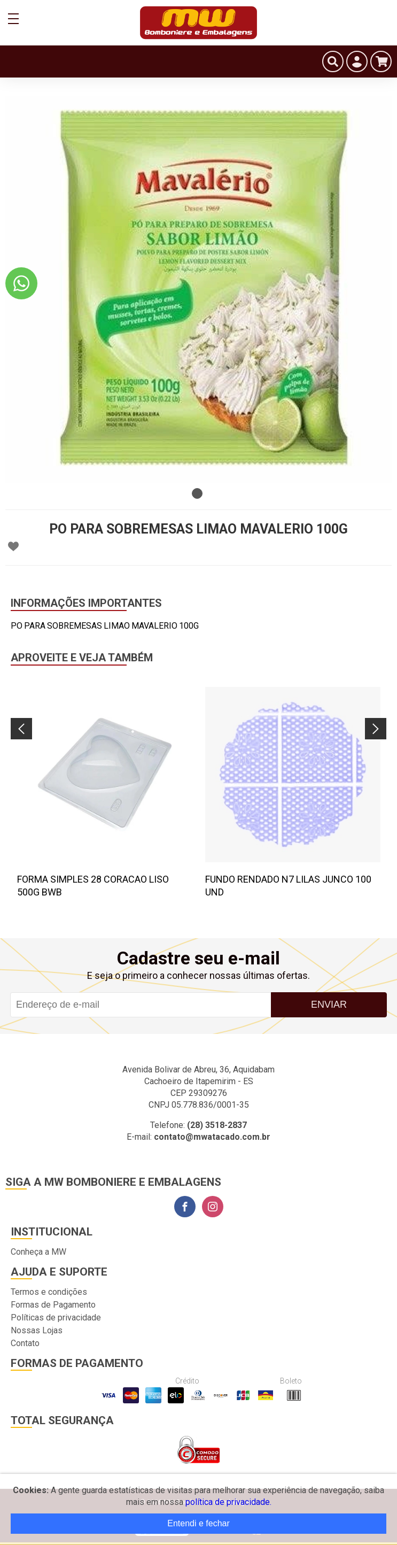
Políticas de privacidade (56, 1317)
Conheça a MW (38, 1252)
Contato (25, 1343)
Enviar (329, 1004)
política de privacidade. (228, 1502)
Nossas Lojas (37, 1330)
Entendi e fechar (198, 1523)
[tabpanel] (198, 289)
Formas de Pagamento (53, 1305)
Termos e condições (49, 1292)
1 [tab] (197, 493)
